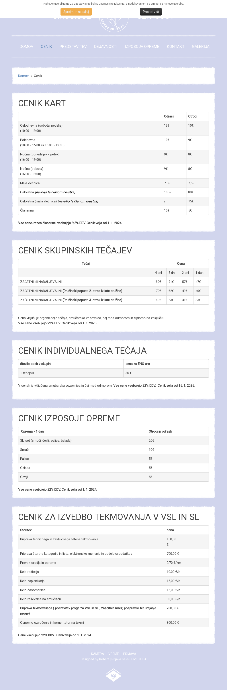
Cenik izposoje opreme (69, 418)
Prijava (129, 654)
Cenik (46, 46)
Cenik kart (42, 103)
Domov (26, 46)
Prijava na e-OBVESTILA (129, 659)
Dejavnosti (105, 46)
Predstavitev (73, 46)
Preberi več (151, 12)
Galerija (200, 46)
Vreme (113, 654)
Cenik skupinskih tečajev (75, 250)
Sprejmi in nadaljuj (76, 12)
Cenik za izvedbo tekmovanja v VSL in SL (108, 517)
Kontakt (175, 46)
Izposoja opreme (142, 46)
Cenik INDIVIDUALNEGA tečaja (82, 351)
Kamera (97, 654)
